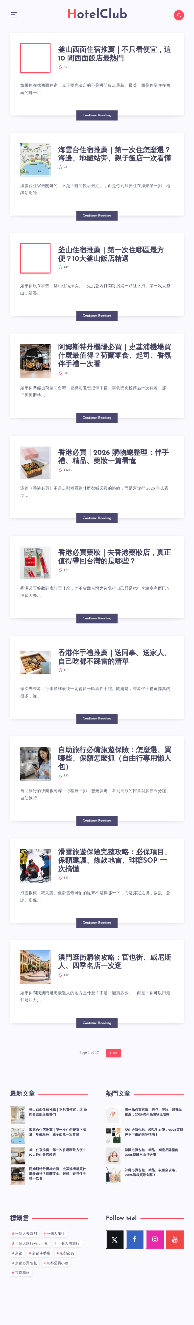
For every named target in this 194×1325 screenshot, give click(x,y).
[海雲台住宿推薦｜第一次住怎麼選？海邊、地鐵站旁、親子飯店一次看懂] (17, 1135)
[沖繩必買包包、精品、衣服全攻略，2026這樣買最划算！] (113, 1175)
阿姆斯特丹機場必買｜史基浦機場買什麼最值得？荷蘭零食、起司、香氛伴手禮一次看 (114, 356)
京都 (18, 1253)
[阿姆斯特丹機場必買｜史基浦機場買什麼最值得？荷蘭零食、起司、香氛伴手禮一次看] (17, 1175)
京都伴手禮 (41, 1253)
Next (113, 1053)
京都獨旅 (22, 1273)
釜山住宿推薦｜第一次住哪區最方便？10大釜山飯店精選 (111, 255)
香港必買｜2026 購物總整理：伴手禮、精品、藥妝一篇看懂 (113, 457)
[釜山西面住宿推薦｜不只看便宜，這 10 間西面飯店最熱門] (17, 1114)
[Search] (179, 15)
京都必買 (67, 1253)
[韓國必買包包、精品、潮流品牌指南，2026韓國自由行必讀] (113, 1155)
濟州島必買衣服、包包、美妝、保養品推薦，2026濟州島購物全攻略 (153, 1112)
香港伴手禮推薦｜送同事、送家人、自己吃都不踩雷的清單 (114, 658)
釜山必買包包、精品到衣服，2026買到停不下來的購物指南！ (154, 1132)
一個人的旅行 (69, 1244)
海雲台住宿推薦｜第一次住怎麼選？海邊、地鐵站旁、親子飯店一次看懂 (114, 155)
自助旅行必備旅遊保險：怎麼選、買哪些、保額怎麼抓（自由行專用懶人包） (114, 759)
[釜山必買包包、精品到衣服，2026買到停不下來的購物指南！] (113, 1135)
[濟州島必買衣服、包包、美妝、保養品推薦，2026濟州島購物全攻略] (113, 1114)
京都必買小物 (57, 1263)
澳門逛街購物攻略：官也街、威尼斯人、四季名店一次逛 (114, 962)
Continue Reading (97, 115)
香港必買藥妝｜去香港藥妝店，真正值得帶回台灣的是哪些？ (114, 557)
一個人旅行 (55, 1234)
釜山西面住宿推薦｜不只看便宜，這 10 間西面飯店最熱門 (114, 54)
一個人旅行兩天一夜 (31, 1244)
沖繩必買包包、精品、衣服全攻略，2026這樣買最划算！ (151, 1173)
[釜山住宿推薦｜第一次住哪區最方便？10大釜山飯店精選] (17, 1155)
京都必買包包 (26, 1263)
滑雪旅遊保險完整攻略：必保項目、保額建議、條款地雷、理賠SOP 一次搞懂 (114, 861)
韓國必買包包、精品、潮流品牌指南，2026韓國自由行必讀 (153, 1153)
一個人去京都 (26, 1234)
